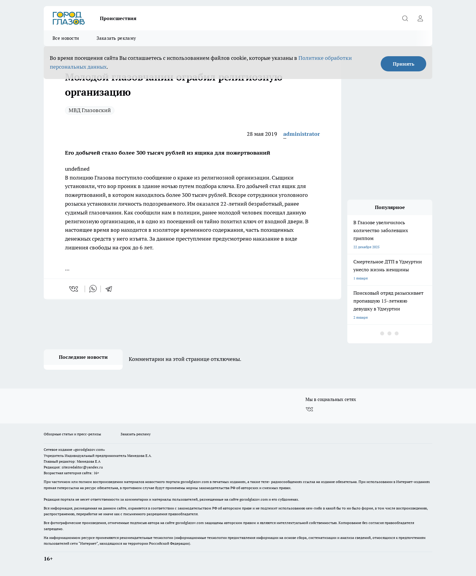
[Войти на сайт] (420, 18)
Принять (403, 64)
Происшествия (118, 18)
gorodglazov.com (195, 481)
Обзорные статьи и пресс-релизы (72, 434)
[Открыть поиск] (405, 18)
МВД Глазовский (90, 110)
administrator (301, 133)
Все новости (66, 38)
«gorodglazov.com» (89, 449)
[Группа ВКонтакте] (309, 409)
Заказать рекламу (116, 38)
